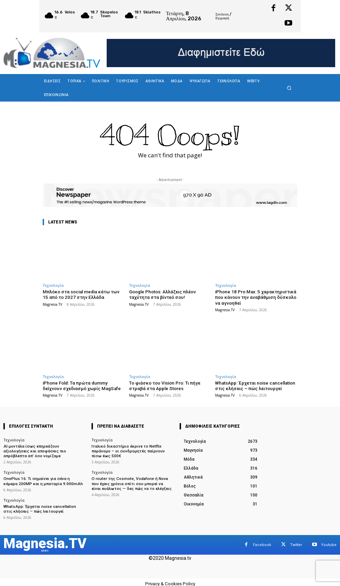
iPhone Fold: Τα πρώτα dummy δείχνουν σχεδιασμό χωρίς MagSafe (81, 385)
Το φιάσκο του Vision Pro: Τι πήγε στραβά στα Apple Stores (164, 385)
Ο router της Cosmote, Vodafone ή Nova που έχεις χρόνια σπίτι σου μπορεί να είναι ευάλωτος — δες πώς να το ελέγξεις (131, 481)
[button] (289, 87)
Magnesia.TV (52, 304)
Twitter (296, 541)
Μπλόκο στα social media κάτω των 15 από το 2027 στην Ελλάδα (83, 294)
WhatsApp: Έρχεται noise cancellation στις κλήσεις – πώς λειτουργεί (254, 385)
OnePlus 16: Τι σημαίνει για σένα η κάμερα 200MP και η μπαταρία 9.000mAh (42, 478)
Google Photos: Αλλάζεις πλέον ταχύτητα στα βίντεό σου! (162, 294)
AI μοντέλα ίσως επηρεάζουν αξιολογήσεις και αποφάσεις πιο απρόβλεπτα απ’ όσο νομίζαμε (42, 449)
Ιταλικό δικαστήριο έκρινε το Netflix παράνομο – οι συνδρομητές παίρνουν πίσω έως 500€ (131, 449)
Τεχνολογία (53, 285)
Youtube (329, 541)
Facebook (262, 541)
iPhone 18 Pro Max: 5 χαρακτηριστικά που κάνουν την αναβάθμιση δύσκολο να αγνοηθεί (254, 297)
